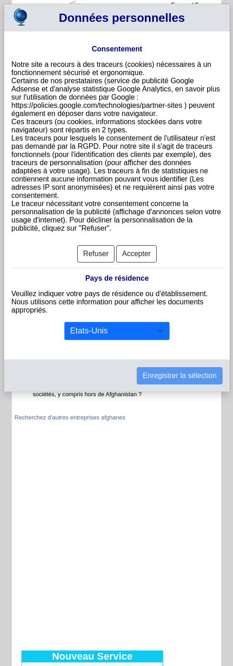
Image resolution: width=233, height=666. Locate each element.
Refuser (96, 253)
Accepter (136, 253)
